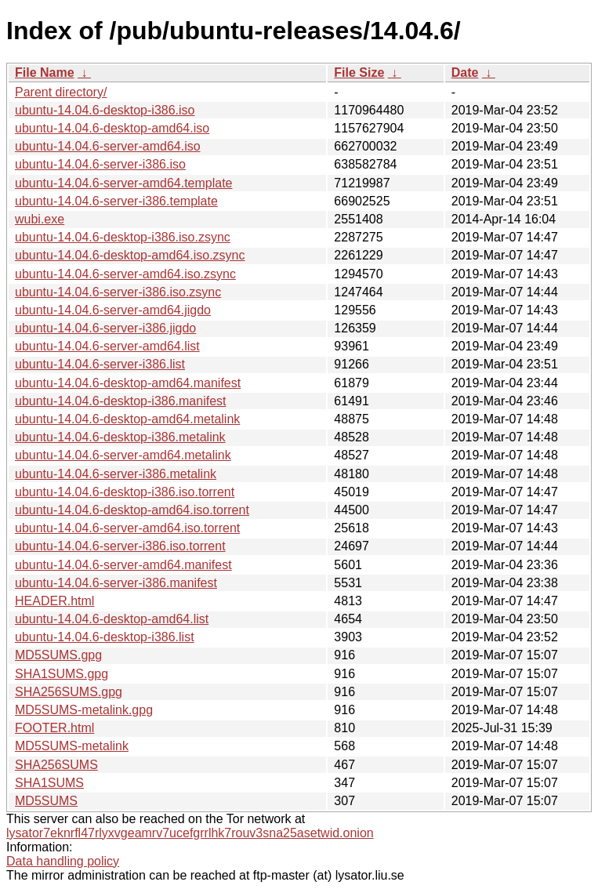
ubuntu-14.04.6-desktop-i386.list (104, 637)
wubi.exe (39, 219)
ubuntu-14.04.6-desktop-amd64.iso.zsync (130, 255)
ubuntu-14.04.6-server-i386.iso (100, 164)
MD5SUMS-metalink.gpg (84, 710)
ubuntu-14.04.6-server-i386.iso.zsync (118, 292)
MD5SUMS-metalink (72, 746)
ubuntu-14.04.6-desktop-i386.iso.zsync (122, 237)
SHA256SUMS (56, 764)
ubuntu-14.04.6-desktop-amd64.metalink (127, 419)
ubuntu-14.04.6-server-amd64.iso (108, 146)
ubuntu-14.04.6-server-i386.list (100, 364)
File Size (359, 72)
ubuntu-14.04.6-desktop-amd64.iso (112, 128)
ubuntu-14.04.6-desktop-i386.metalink (120, 437)
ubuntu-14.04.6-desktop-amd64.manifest (128, 383)
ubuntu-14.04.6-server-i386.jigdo (105, 328)
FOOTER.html (54, 728)
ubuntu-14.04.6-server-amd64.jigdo (113, 310)
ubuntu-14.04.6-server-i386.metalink (115, 474)
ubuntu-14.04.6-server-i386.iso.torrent (120, 546)
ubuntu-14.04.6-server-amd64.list (107, 346)
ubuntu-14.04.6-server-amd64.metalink (123, 455)
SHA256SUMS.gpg (68, 691)
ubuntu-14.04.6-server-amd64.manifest (123, 565)
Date (465, 72)
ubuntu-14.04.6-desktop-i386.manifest (121, 401)
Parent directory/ (61, 92)
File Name (44, 72)
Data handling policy (62, 861)
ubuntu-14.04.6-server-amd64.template (124, 183)
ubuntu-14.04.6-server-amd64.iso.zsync (125, 274)
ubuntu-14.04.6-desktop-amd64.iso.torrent (132, 510)
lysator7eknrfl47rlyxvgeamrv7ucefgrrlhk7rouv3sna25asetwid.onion (190, 833)
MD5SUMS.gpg (58, 655)
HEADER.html (54, 601)
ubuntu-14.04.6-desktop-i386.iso (105, 110)
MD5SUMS (46, 800)
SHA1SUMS (49, 782)
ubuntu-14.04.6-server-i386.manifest (116, 583)
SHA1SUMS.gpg (61, 673)
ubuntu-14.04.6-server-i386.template (116, 201)
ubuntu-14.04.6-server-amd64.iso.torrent (127, 528)
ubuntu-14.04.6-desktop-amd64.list (111, 619)
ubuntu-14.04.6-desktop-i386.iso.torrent (124, 492)
